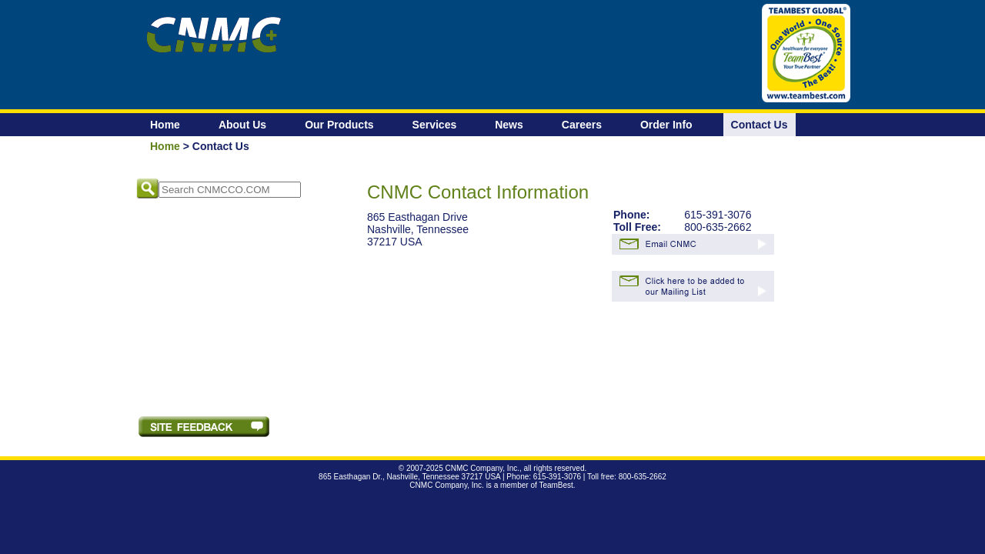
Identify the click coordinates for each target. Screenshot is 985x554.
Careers (582, 124)
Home (165, 124)
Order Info (666, 124)
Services (434, 124)
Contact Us (759, 124)
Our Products (339, 124)
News (509, 124)
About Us (242, 124)
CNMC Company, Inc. (482, 468)
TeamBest (556, 485)
